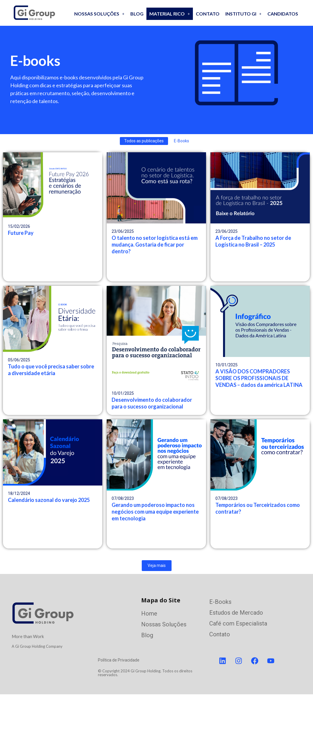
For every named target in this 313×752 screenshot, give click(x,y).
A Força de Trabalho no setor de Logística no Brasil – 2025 (253, 241)
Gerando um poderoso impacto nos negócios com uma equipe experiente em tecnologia (155, 512)
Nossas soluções (99, 13)
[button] (99, 14)
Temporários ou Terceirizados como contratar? (257, 508)
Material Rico (169, 13)
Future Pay (21, 233)
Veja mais (157, 565)
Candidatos (282, 13)
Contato (207, 13)
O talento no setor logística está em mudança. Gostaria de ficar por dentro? (155, 244)
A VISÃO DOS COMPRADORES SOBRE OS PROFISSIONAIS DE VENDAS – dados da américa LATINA (258, 378)
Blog (136, 13)
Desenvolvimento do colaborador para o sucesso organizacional (152, 403)
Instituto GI (243, 13)
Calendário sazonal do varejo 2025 (49, 500)
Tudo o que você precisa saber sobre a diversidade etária (51, 369)
